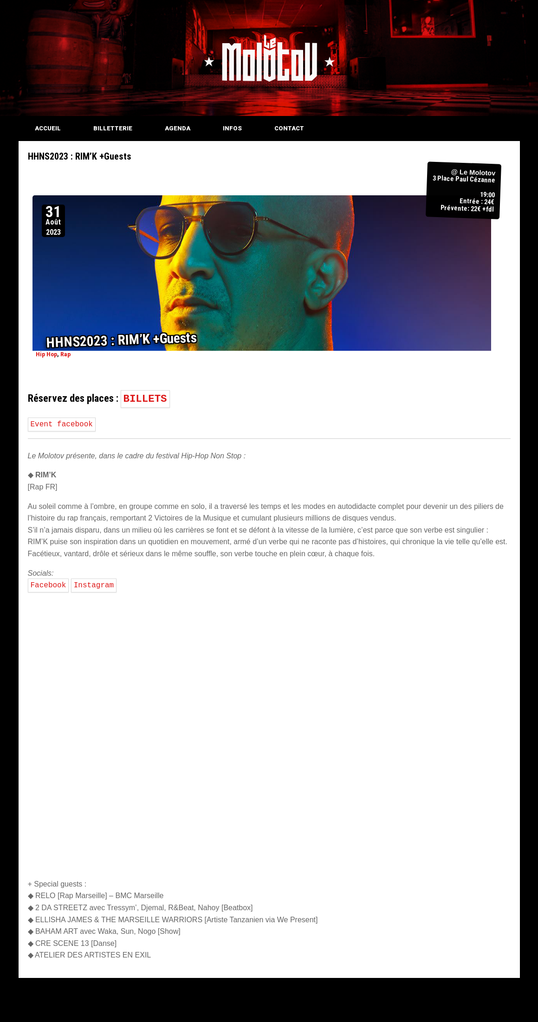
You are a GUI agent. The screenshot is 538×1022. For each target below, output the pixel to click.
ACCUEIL (48, 128)
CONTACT (289, 128)
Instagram (94, 585)
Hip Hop (46, 354)
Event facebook (62, 424)
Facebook (48, 585)
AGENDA (177, 128)
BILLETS (145, 399)
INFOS (232, 128)
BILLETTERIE (112, 128)
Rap (65, 354)
